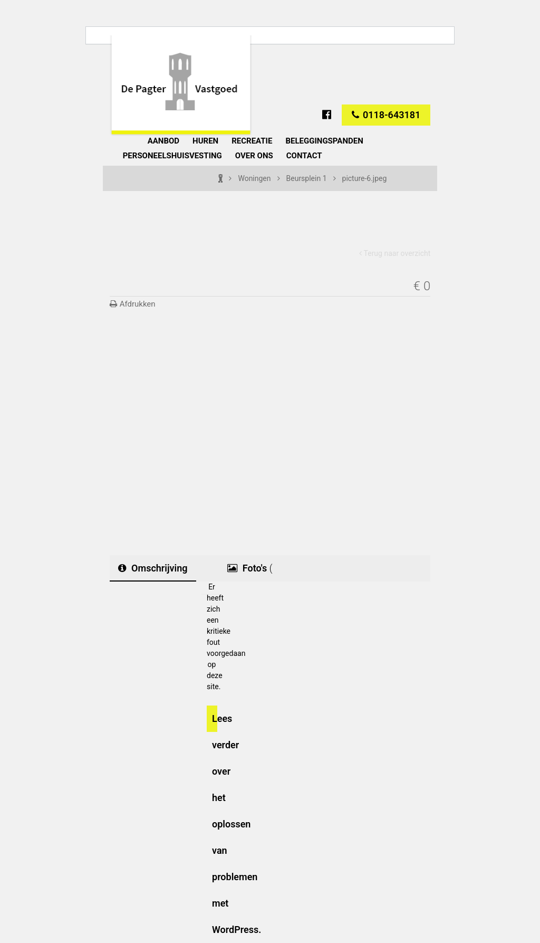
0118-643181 (386, 114)
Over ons (254, 155)
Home (113, 139)
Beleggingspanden (324, 141)
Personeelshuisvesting (172, 155)
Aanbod (163, 141)
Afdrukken (133, 304)
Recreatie (252, 141)
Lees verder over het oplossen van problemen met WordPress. (214, 722)
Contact (304, 155)
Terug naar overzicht (394, 253)
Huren (205, 141)
